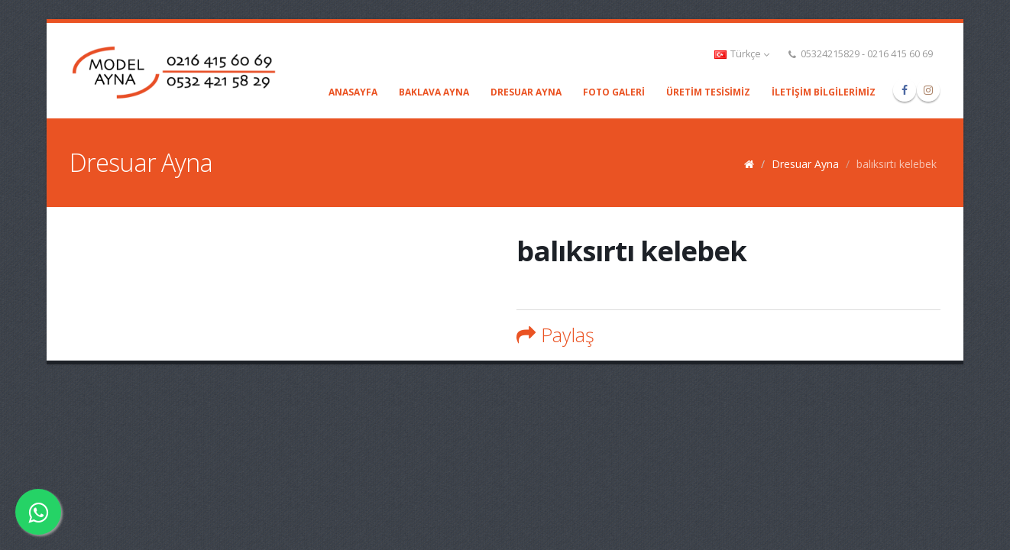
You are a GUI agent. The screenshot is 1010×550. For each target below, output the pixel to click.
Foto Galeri (614, 92)
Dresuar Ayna (526, 92)
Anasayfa (353, 92)
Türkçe (741, 53)
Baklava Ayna (434, 92)
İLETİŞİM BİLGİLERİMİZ (824, 92)
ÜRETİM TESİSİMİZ (708, 92)
